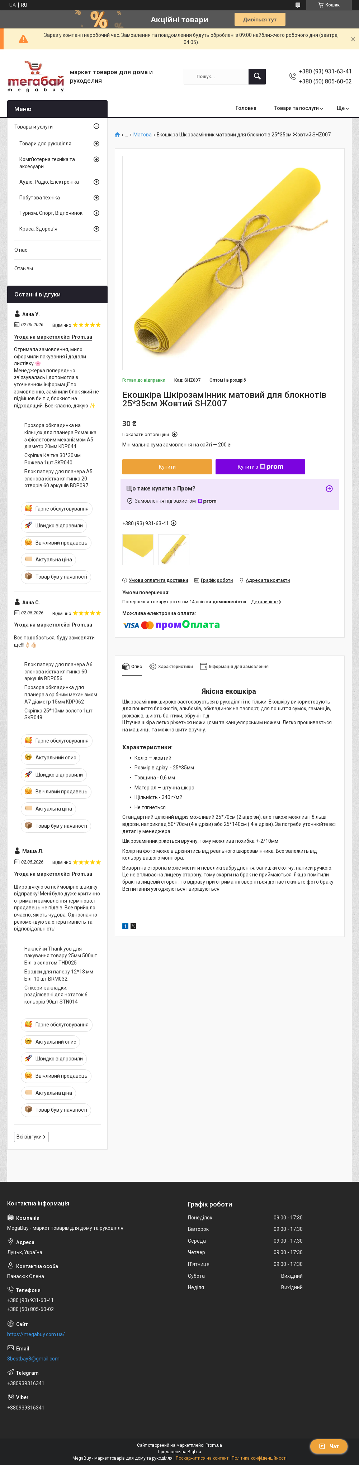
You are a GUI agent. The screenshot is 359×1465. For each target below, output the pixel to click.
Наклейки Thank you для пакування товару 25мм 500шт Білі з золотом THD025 (60, 956)
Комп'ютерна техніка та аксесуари (47, 162)
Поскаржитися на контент (202, 1458)
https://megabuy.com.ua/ (36, 1334)
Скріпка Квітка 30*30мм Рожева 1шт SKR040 (52, 459)
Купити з (260, 467)
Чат (329, 1446)
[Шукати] (257, 76)
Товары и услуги (33, 127)
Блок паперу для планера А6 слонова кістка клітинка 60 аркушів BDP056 (58, 671)
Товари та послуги (296, 108)
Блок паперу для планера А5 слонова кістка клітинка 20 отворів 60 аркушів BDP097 (58, 478)
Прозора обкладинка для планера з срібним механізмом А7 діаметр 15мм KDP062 (60, 694)
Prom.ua (214, 1445)
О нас (20, 250)
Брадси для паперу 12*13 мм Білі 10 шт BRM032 (58, 975)
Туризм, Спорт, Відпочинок (50, 213)
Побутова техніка (39, 197)
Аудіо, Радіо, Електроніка (49, 182)
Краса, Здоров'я (38, 229)
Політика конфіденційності (259, 1458)
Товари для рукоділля (45, 143)
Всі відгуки (29, 1137)
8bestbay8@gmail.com (33, 1359)
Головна (246, 108)
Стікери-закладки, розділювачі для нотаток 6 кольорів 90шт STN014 (56, 995)
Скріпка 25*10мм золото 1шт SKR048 (58, 714)
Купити (167, 467)
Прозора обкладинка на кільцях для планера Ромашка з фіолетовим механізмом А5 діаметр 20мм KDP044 (60, 435)
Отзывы (23, 268)
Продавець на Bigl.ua (179, 1451)
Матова (142, 134)
